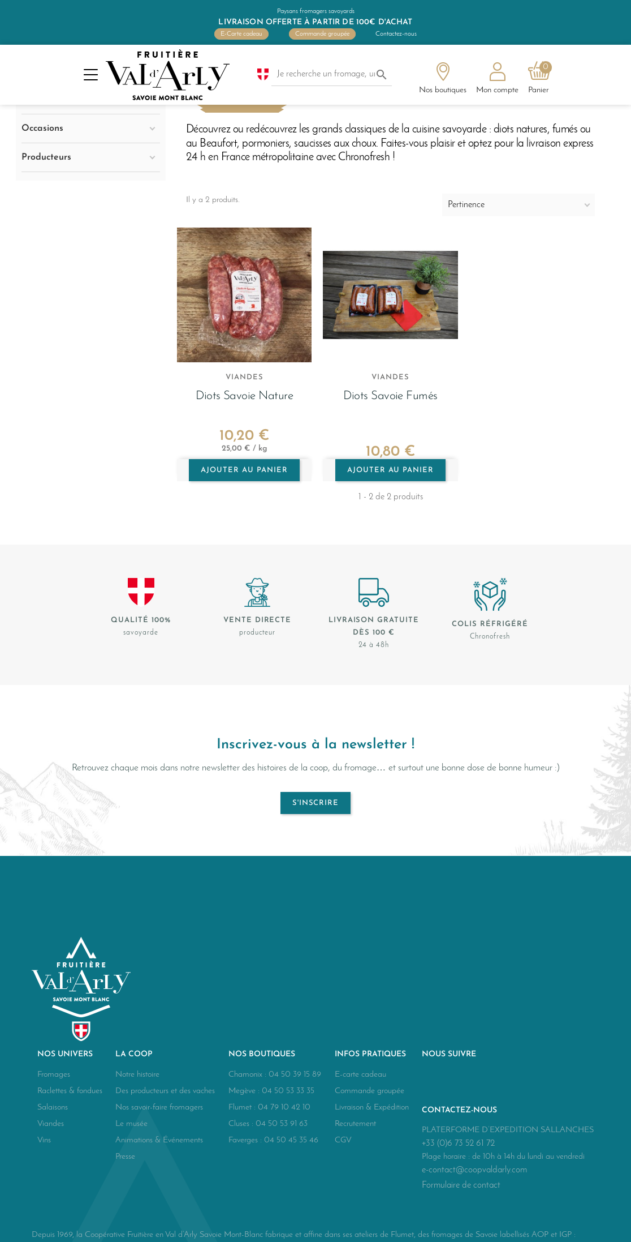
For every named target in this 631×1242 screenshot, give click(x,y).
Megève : (245, 1091)
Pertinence (466, 204)
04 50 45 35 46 (291, 1140)
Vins (44, 1140)
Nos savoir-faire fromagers (159, 1107)
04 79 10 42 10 (284, 1107)
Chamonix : (248, 1074)
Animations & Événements (159, 1140)
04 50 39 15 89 (295, 1074)
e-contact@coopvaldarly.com (474, 1170)
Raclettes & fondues (69, 1091)
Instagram (509, 1081)
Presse (125, 1157)
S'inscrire (315, 803)
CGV (343, 1140)
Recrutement (355, 1124)
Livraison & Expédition (372, 1107)
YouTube (484, 1081)
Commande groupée (322, 34)
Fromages (53, 1074)
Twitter (459, 1081)
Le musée (131, 1124)
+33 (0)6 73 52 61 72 (458, 1143)
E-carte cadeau (360, 1074)
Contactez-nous (396, 34)
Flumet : (243, 1107)
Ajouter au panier (244, 470)
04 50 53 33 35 (288, 1091)
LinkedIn (533, 1081)
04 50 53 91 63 (282, 1124)
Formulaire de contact (461, 1185)
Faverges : (246, 1140)
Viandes (50, 1124)
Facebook (434, 1081)
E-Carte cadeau (241, 34)
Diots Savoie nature (244, 396)
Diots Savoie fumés (390, 396)
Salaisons (52, 1107)
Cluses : (242, 1124)
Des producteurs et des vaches (165, 1091)
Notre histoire (137, 1074)
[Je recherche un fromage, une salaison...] (331, 74)
